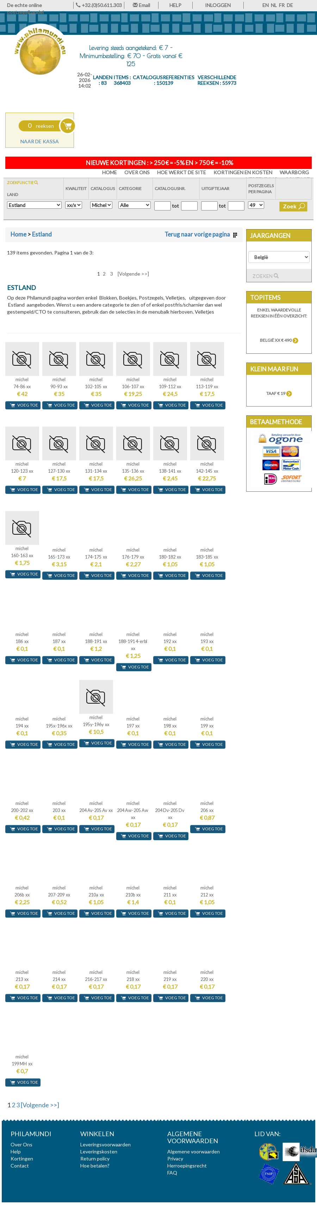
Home (18, 234)
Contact (20, 1166)
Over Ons (137, 172)
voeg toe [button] (24, 405)
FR (282, 5)
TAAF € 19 (279, 393)
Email (141, 5)
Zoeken (266, 276)
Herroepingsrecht (187, 1166)
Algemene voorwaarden (193, 1151)
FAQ (172, 1173)
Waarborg (294, 172)
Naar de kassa (39, 141)
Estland (42, 234)
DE (290, 5)
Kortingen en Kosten (242, 172)
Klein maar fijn (274, 369)
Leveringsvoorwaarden (105, 1144)
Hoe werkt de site (181, 172)
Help (16, 1151)
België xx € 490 (279, 340)
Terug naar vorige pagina (200, 234)
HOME (109, 172)
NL (274, 5)
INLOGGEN (218, 5)
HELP (175, 5)
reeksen (41, 126)
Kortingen (22, 1159)
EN (265, 5)
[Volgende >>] (133, 274)
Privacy (175, 1159)
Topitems (265, 297)
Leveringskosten (98, 1151)
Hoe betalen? (95, 1166)
